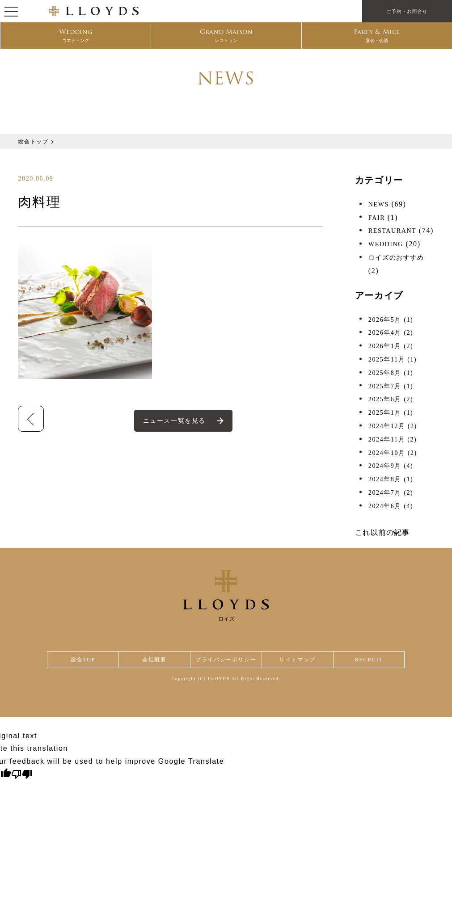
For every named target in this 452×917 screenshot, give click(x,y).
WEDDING (385, 244)
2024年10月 (392, 453)
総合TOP (82, 660)
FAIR (376, 218)
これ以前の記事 (382, 532)
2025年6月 (390, 399)
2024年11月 (392, 439)
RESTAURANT (392, 230)
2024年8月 (390, 479)
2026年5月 (390, 319)
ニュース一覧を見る (174, 421)
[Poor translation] (22, 776)
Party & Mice (377, 36)
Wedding (75, 36)
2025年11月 (392, 359)
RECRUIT (369, 660)
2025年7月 (390, 386)
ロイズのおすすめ (396, 257)
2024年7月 (390, 492)
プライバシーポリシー (226, 660)
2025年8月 (390, 373)
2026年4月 (390, 332)
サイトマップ (299, 660)
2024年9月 (390, 466)
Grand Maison (226, 36)
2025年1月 (390, 412)
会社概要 (152, 660)
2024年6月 (390, 506)
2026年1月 (390, 346)
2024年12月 (392, 426)
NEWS (378, 204)
